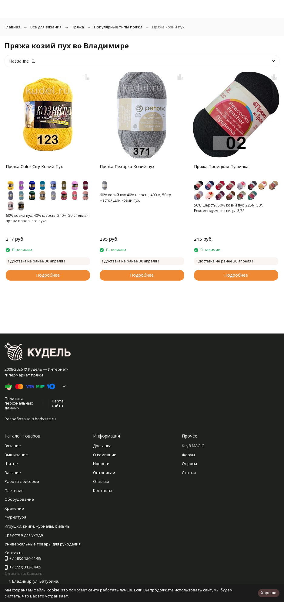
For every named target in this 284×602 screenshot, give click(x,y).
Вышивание (16, 454)
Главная (12, 27)
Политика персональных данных (19, 403)
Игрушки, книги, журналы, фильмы (37, 526)
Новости (101, 463)
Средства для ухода (24, 535)
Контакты (102, 490)
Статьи (189, 472)
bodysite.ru (45, 418)
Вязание (13, 445)
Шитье (11, 463)
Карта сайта (58, 403)
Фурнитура (15, 517)
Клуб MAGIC (193, 445)
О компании (104, 454)
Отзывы (101, 481)
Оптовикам (104, 472)
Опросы (189, 463)
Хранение (14, 508)
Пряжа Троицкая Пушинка (221, 166)
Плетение (14, 490)
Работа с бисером (22, 481)
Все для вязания (46, 27)
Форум (188, 454)
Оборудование (19, 499)
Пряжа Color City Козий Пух (34, 166)
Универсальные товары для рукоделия (43, 544)
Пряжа (78, 27)
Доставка (102, 445)
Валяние (13, 472)
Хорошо (268, 592)
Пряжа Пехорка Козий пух (127, 166)
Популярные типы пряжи (118, 27)
